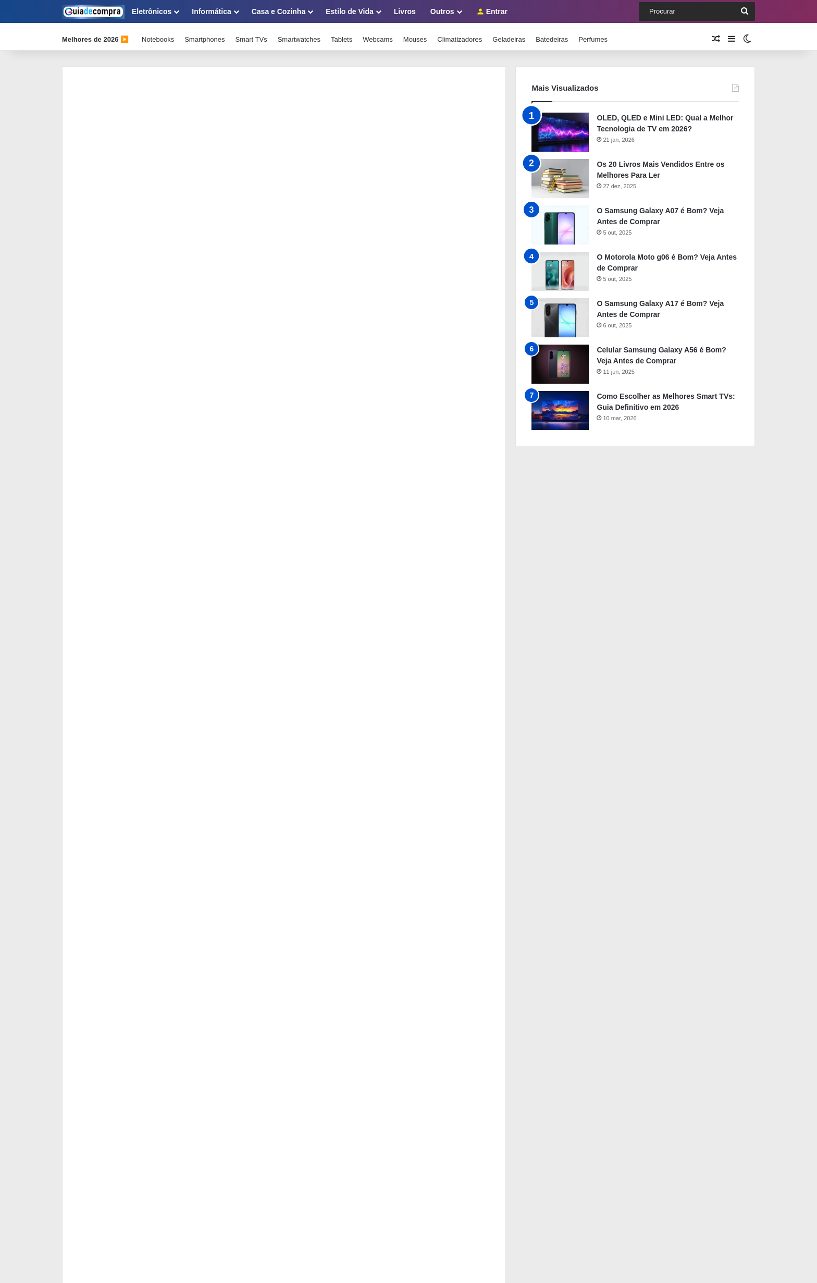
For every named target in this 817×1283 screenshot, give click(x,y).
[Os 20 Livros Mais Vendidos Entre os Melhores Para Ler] (560, 172)
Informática (211, 11)
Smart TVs (251, 33)
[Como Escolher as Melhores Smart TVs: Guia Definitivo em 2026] (560, 404)
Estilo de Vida (350, 11)
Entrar (492, 11)
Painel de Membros (91, 995)
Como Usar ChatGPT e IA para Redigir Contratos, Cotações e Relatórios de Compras (273, 860)
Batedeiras (552, 33)
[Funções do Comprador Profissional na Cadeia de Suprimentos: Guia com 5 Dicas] (90, 781)
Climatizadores (459, 33)
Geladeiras (508, 33)
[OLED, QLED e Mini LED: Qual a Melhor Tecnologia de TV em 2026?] (560, 125)
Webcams (378, 33)
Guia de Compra (249, 1264)
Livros (405, 11)
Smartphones (204, 33)
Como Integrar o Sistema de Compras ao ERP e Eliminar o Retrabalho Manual (261, 813)
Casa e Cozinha (278, 11)
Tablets (341, 33)
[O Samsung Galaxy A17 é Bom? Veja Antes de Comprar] (560, 311)
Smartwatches (299, 33)
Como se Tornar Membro (99, 1013)
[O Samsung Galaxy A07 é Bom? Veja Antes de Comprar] (560, 218)
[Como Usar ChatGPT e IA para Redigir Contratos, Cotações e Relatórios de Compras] (90, 874)
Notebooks (158, 33)
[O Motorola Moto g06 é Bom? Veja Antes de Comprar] (560, 265)
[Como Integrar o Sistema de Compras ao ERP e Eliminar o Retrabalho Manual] (90, 827)
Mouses (415, 33)
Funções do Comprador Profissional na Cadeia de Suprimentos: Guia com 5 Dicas (269, 767)
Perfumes (593, 33)
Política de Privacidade (96, 978)
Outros (442, 11)
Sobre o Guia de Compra (100, 944)
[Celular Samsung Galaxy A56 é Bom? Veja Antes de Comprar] (560, 357)
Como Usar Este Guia (95, 961)
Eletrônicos (151, 11)
